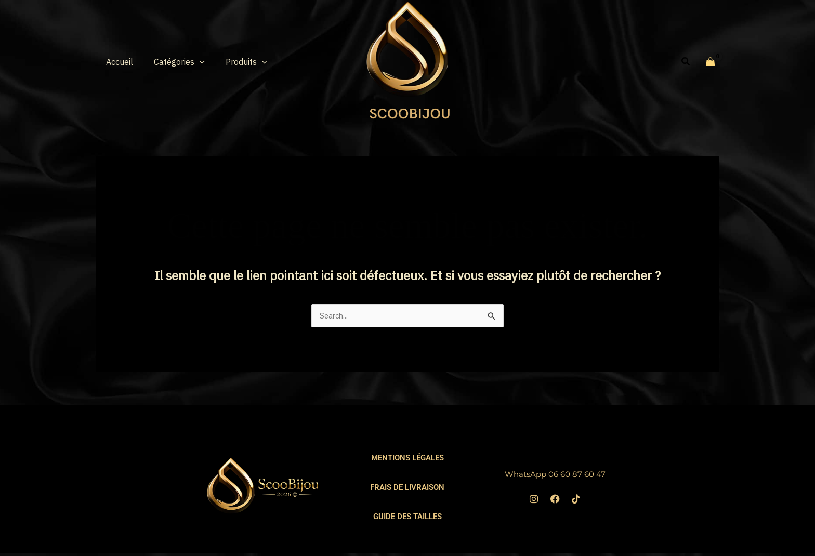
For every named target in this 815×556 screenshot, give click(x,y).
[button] (193, 62)
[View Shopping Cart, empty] (710, 61)
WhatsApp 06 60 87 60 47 (555, 475)
